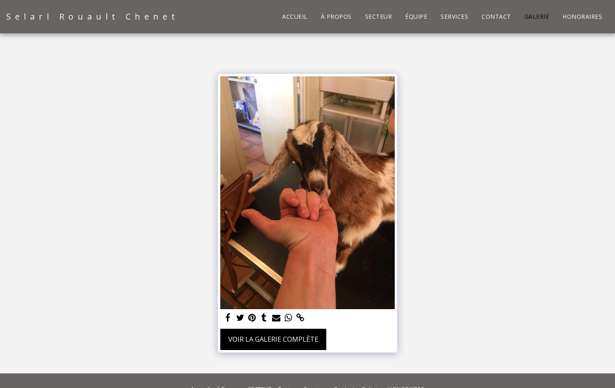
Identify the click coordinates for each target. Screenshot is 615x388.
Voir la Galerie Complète (273, 339)
